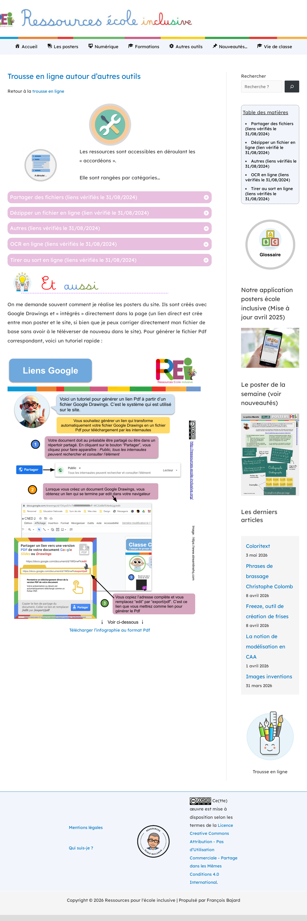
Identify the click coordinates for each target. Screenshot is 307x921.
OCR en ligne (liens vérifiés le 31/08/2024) (267, 178)
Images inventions (269, 677)
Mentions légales (87, 827)
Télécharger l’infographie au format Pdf (110, 630)
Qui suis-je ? (82, 848)
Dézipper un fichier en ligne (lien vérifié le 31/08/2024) (270, 148)
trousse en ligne (49, 91)
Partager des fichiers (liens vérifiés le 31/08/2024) (269, 129)
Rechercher (253, 76)
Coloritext (258, 546)
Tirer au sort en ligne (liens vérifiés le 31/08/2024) (269, 194)
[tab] (110, 197)
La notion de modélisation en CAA (265, 647)
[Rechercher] (292, 87)
